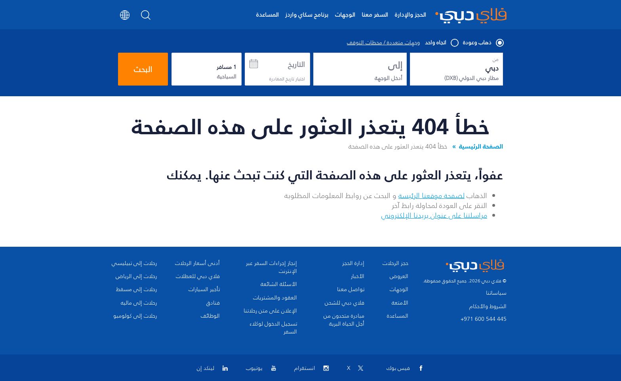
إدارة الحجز (353, 263)
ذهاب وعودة (483, 43)
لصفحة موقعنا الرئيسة (431, 195)
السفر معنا (375, 14)
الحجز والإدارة (410, 14)
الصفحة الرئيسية (481, 146)
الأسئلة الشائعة (279, 284)
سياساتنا (496, 293)
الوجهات (345, 14)
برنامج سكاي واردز (306, 14)
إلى (395, 65)
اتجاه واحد (441, 43)
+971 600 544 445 (484, 319)
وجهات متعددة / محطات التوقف (383, 43)
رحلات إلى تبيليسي (134, 263)
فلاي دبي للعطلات (198, 276)
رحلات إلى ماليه (139, 303)
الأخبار (357, 276)
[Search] (145, 17)
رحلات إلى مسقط (136, 289)
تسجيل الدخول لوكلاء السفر (273, 328)
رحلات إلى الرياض (136, 276)
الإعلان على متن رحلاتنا (270, 311)
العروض (399, 276)
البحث (143, 69)
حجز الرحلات (395, 263)
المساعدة (267, 14)
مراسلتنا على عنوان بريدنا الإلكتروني (434, 215)
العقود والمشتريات (275, 298)
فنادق (213, 303)
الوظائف (210, 316)
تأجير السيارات (204, 289)
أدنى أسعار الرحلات (197, 263)
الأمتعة (400, 303)
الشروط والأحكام (488, 306)
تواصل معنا (350, 289)
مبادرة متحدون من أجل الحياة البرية (344, 320)
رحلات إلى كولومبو (135, 316)
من (496, 59)
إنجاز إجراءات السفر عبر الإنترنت (271, 267)
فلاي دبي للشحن (344, 303)
